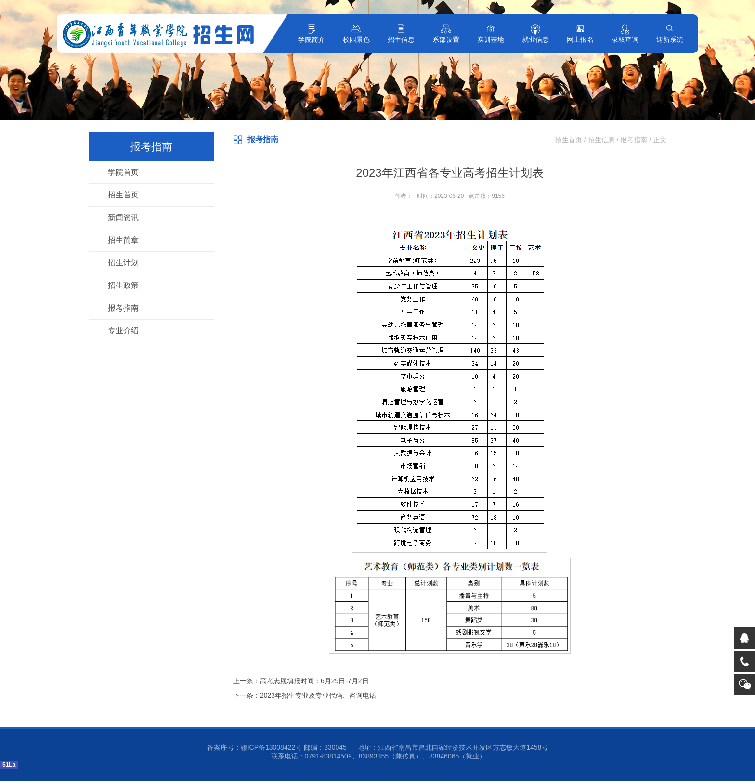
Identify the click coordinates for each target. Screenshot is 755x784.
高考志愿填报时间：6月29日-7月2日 (314, 681)
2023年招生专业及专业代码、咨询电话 (318, 695)
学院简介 (311, 39)
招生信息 (401, 39)
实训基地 (490, 39)
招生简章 (123, 240)
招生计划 (123, 263)
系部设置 (445, 39)
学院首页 (123, 172)
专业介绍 (123, 331)
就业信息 (535, 39)
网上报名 (580, 39)
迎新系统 (669, 39)
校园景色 (356, 39)
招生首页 (123, 195)
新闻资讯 (123, 217)
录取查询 (625, 39)
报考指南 (123, 308)
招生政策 (123, 285)
